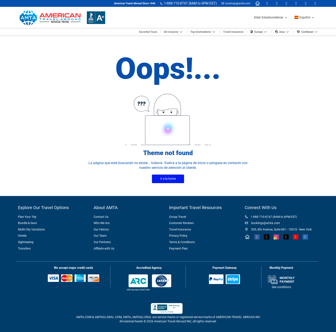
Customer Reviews (181, 223)
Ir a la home (168, 178)
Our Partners (102, 242)
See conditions (281, 287)
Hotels (22, 235)
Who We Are (102, 223)
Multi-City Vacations (31, 229)
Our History (101, 229)
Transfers (24, 248)
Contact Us (101, 216)
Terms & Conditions (182, 242)
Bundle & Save (27, 223)
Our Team (100, 235)
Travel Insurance (180, 229)
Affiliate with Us (104, 248)
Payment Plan (178, 248)
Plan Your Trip (27, 216)
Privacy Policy (178, 235)
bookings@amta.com (237, 3)
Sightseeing (25, 242)
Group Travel (177, 216)
